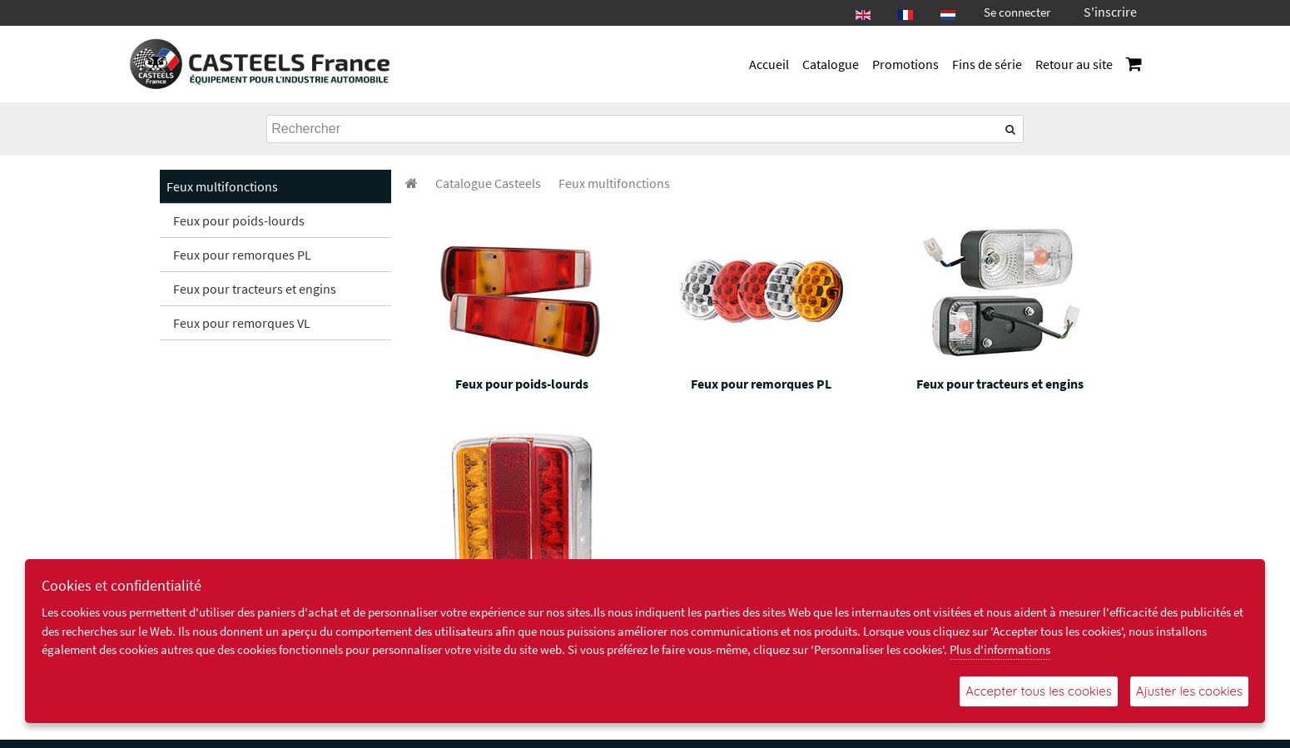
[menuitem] (488, 183)
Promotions (905, 64)
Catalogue (830, 64)
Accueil (769, 64)
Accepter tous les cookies (1038, 691)
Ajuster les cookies (1189, 691)
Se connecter (1017, 12)
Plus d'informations (1000, 649)
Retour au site (1074, 64)
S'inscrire (1110, 11)
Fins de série (987, 64)
